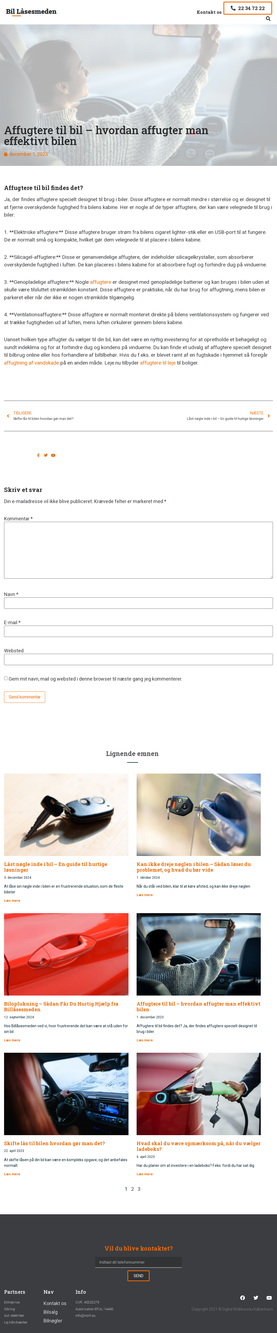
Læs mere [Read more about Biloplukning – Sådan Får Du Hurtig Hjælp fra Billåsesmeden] (12, 1040)
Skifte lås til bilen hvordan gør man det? (54, 1143)
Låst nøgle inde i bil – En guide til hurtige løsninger (55, 867)
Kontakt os (209, 12)
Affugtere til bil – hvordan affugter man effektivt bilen (198, 1006)
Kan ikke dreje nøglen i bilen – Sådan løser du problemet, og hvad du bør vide (194, 867)
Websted (14, 650)
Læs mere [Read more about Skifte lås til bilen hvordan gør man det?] (12, 1174)
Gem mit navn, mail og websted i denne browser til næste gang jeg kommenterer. (95, 679)
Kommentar (18, 518)
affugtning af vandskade (31, 363)
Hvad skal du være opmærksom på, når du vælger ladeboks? (198, 1146)
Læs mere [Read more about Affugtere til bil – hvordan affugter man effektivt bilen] (145, 1040)
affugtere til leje (158, 363)
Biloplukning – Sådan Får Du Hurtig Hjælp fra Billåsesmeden (61, 1006)
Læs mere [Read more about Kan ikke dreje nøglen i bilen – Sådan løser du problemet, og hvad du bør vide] (145, 895)
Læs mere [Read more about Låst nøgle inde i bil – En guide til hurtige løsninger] (12, 901)
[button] (268, 19)
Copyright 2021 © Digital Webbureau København (232, 1309)
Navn (11, 594)
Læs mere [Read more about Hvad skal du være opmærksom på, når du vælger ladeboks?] (145, 1174)
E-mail (12, 622)
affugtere (100, 282)
